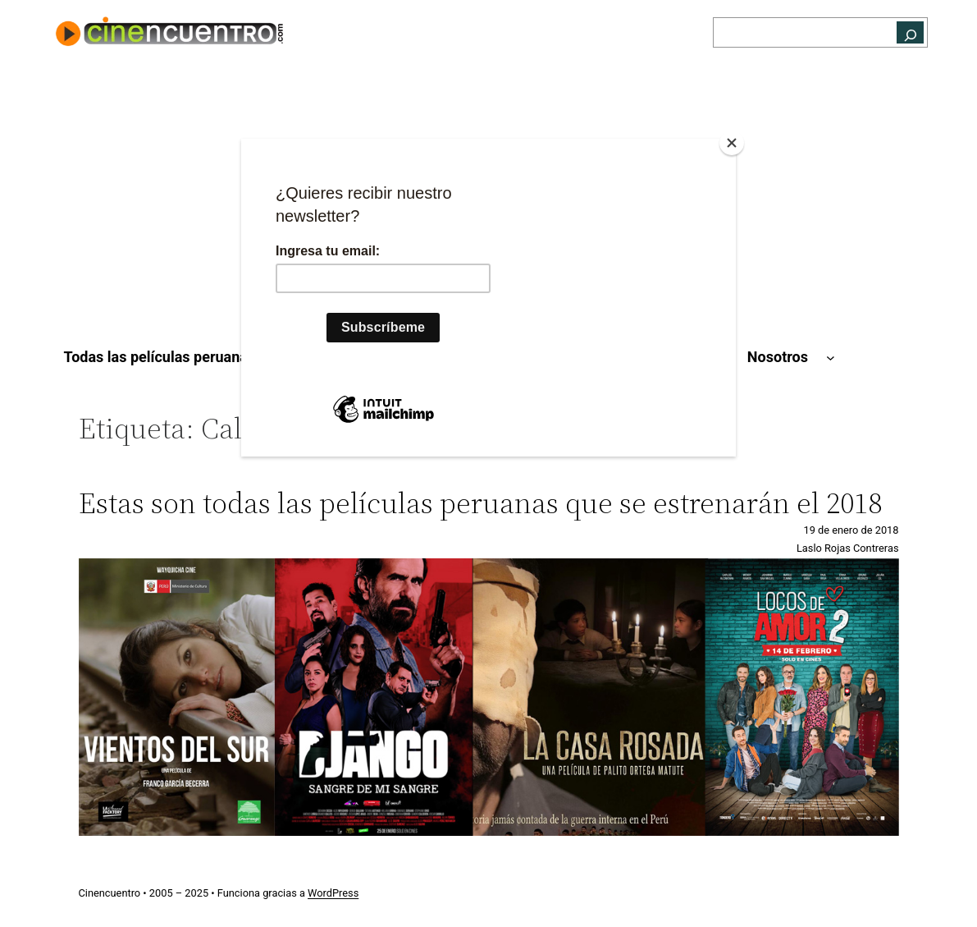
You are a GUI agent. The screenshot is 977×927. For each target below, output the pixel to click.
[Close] (731, 143)
